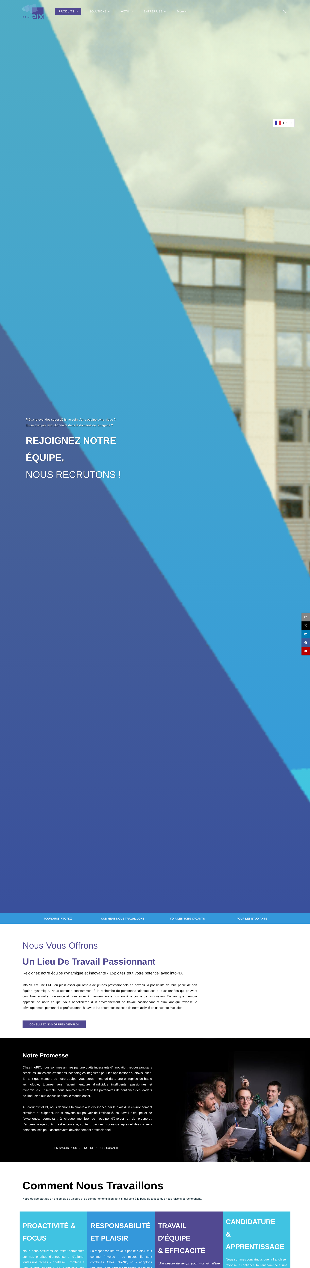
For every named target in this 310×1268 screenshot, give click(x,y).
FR (280, 122)
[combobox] (284, 123)
